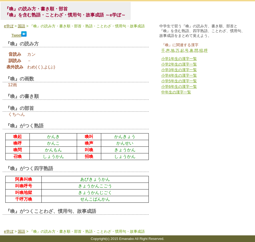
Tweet (16, 35)
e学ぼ (9, 26)
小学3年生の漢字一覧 (179, 70)
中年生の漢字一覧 (176, 92)
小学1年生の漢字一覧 (179, 59)
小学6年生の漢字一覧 (179, 86)
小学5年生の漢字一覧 (179, 81)
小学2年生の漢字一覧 (179, 64)
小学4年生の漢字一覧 (179, 75)
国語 (21, 26)
